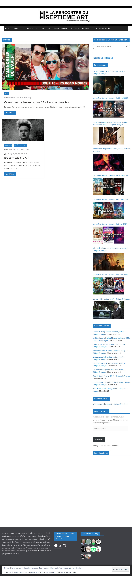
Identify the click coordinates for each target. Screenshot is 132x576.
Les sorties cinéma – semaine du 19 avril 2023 (110, 175)
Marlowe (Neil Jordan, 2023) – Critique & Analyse (111, 299)
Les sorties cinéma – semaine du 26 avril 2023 (110, 98)
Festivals (74, 28)
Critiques (17, 28)
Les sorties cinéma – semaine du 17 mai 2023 (110, 275)
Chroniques (28, 28)
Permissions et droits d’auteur (39, 551)
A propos (85, 28)
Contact (94, 28)
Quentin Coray (26, 98)
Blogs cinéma (104, 28)
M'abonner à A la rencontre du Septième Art (109, 404)
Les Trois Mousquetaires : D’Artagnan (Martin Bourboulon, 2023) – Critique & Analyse (110, 123)
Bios (36, 28)
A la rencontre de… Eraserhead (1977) (17, 155)
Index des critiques (103, 57)
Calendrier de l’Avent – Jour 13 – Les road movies (36, 102)
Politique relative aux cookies (67, 572)
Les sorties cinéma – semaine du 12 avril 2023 (110, 200)
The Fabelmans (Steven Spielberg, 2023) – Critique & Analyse (109, 72)
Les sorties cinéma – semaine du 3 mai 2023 (110, 224)
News (49, 28)
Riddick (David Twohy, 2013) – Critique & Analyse (111, 376)
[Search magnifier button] (127, 46)
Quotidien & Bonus (61, 28)
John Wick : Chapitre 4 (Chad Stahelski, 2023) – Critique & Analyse (110, 249)
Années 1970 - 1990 (20, 145)
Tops (43, 28)
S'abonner (99, 439)
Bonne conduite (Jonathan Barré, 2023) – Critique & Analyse (111, 150)
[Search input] (110, 46)
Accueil (7, 28)
